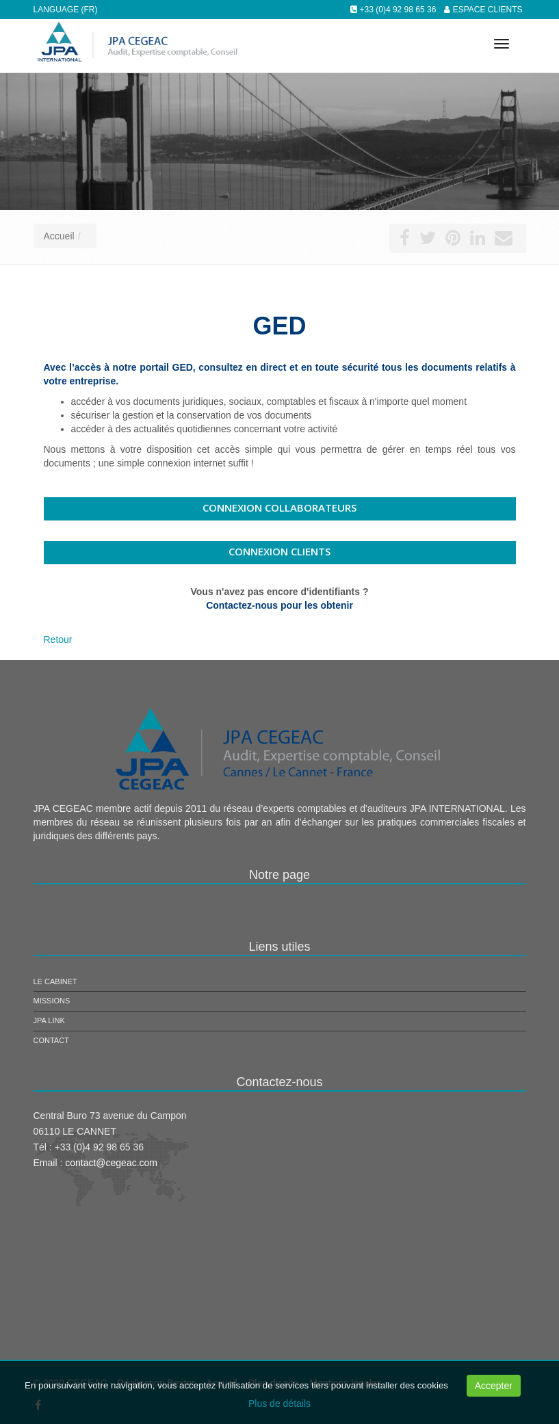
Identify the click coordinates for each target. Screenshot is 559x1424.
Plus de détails (279, 1403)
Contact (51, 1040)
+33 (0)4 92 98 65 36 (398, 9)
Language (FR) (66, 9)
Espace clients (488, 9)
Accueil (59, 235)
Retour (58, 639)
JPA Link (49, 1020)
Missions (52, 1001)
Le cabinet (55, 981)
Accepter (493, 1385)
